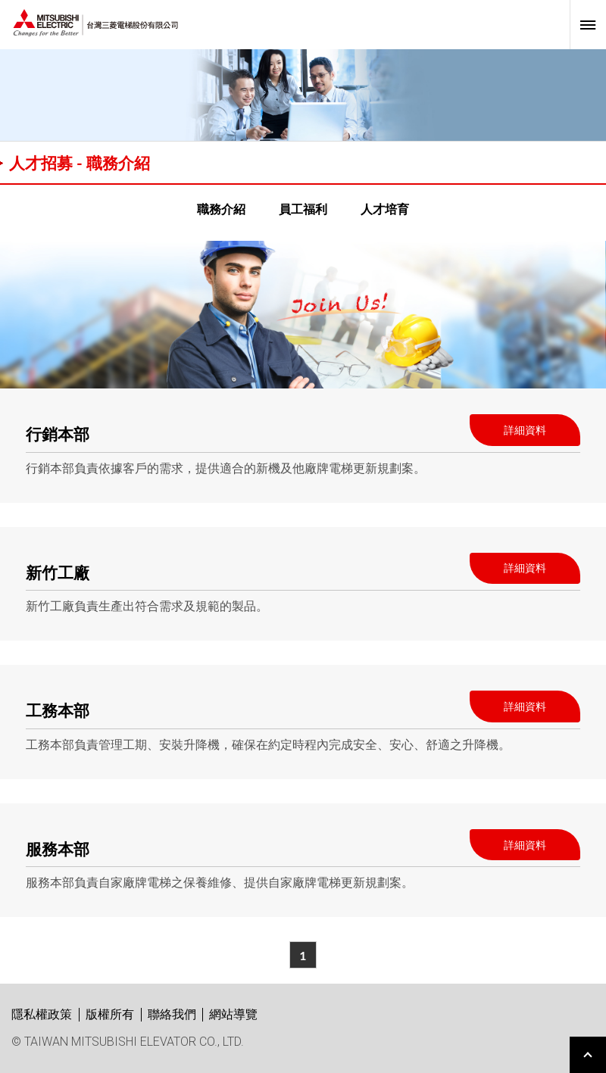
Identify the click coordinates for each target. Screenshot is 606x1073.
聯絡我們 (172, 1014)
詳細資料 (525, 429)
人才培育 (385, 208)
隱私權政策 (41, 1014)
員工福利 (303, 208)
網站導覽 (233, 1014)
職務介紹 (221, 208)
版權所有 (110, 1014)
